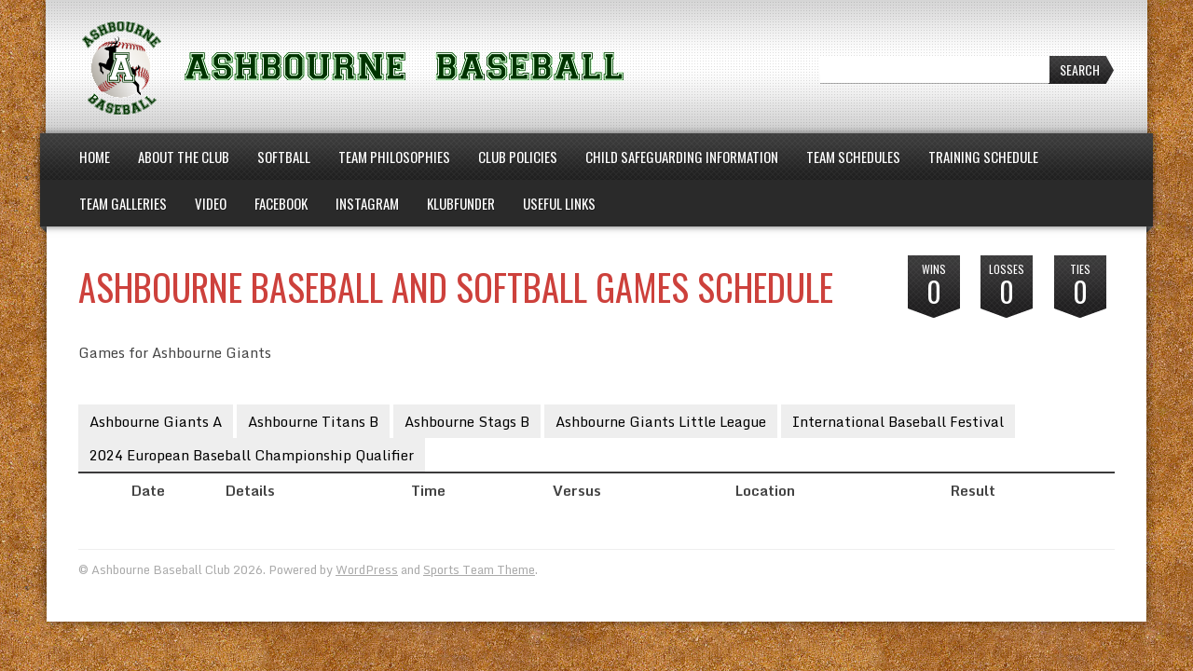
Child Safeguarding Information (681, 156)
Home (94, 156)
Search (1080, 69)
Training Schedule (983, 156)
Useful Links (559, 203)
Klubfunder (461, 203)
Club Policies (517, 156)
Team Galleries (123, 203)
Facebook (281, 203)
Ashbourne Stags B (467, 421)
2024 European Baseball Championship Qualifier (251, 455)
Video (210, 203)
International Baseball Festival (898, 421)
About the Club (183, 156)
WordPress (367, 569)
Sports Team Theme (479, 569)
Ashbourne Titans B (313, 421)
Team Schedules (853, 156)
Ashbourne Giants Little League (660, 421)
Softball (283, 156)
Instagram (367, 203)
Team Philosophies (394, 156)
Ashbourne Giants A (155, 421)
